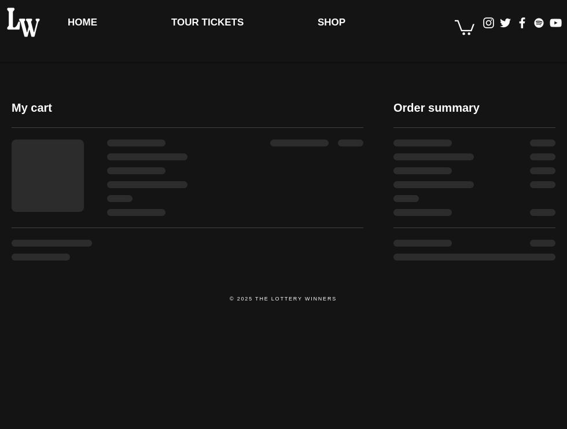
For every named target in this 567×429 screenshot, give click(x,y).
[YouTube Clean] (555, 23)
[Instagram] (488, 23)
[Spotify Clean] (539, 23)
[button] (464, 27)
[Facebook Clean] (522, 23)
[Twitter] (505, 23)
